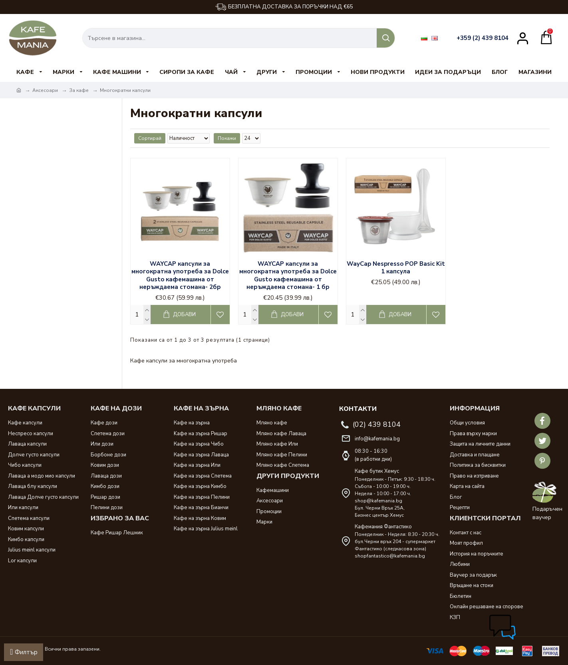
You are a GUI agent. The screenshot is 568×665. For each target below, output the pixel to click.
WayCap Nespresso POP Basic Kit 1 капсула (396, 268)
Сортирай (149, 138)
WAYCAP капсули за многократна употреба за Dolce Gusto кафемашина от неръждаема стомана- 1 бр (288, 275)
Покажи (225, 138)
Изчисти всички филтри (52, 205)
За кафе (79, 90)
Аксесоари (45, 90)
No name (35, 190)
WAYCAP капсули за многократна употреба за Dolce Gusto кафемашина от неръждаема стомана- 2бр (180, 275)
